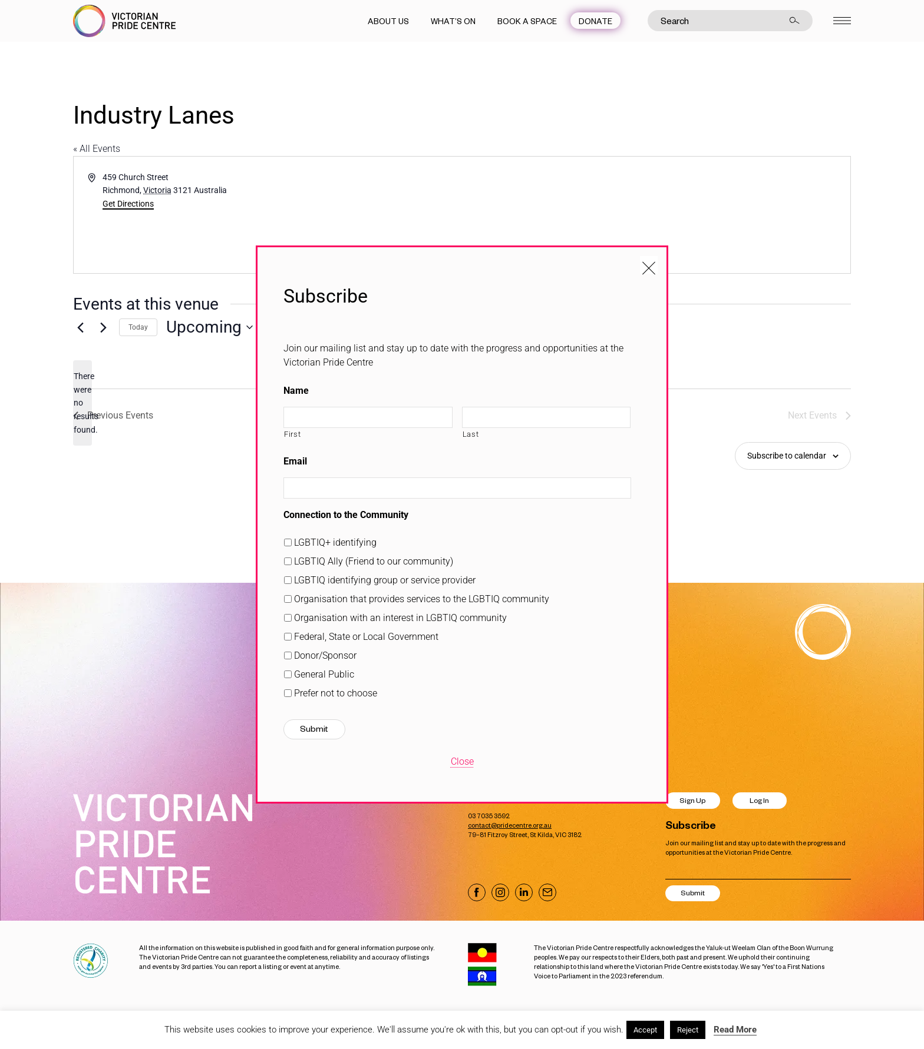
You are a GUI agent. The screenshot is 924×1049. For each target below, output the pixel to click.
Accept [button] (645, 1029)
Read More (735, 1029)
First (292, 434)
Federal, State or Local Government (366, 636)
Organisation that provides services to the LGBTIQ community (421, 599)
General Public (324, 674)
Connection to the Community (345, 514)
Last (471, 434)
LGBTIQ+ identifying (335, 542)
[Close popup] (649, 265)
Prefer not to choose (335, 693)
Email (295, 461)
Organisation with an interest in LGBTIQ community (400, 617)
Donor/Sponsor (325, 655)
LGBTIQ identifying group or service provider (385, 580)
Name (296, 390)
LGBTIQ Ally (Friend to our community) (373, 561)
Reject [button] (687, 1029)
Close (462, 761)
